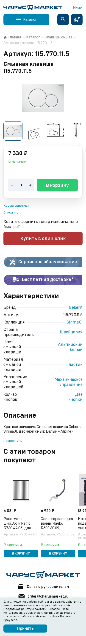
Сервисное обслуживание (43, 262)
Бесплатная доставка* (43, 279)
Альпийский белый (70, 347)
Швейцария (71, 332)
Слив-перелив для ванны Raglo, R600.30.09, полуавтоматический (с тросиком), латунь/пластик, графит (58, 523)
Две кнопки (75, 397)
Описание (10, 212)
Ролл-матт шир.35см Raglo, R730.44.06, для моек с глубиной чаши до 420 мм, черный (18, 523)
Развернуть (12, 440)
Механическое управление (69, 382)
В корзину (57, 185)
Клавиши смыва (58, 37)
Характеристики (16, 205)
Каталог (33, 37)
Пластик (74, 365)
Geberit (76, 308)
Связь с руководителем (43, 586)
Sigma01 (75, 322)
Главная (12, 37)
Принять (25, 629)
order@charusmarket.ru (43, 596)
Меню (78, 8)
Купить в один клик (43, 238)
